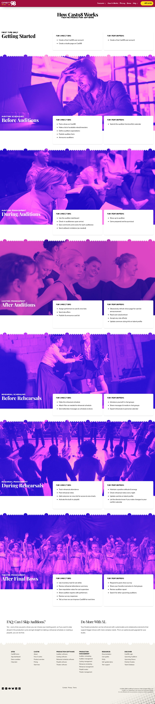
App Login (147, 3)
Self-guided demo (107, 662)
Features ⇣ (101, 3)
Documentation (106, 654)
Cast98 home (15, 654)
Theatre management (85, 672)
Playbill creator (83, 669)
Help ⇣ (135, 3)
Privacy (70, 688)
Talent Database (129, 665)
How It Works (113, 3)
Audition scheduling (85, 656)
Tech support (106, 665)
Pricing (122, 3)
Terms (75, 688)
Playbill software (61, 662)
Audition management (86, 659)
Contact (64, 688)
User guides (105, 657)
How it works (38, 657)
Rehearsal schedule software (65, 659)
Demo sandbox (15, 659)
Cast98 (129, 689)
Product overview (39, 659)
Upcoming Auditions (131, 657)
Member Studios (130, 662)
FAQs (103, 659)
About (36, 654)
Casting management (85, 661)
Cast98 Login (129, 654)
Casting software (61, 657)
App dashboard (15, 657)
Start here (37, 665)
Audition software (61, 654)
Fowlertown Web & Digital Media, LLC (143, 689)
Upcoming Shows (130, 659)
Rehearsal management (86, 667)
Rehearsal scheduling (85, 664)
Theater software (61, 665)
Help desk (14, 662)
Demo (129, 3)
